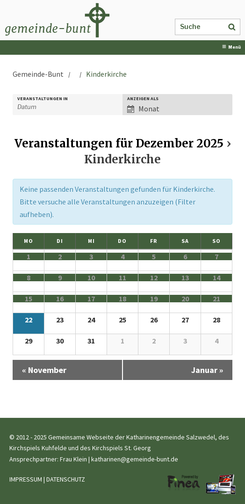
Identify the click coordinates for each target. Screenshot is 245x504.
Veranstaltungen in (42, 98)
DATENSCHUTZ (65, 479)
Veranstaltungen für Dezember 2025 (118, 143)
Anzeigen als (143, 98)
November (44, 370)
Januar (207, 370)
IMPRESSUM (25, 479)
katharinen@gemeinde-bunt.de (134, 459)
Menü (231, 47)
